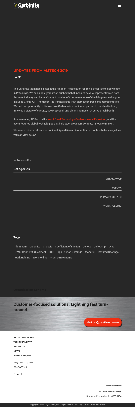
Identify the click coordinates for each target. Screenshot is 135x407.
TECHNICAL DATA (22, 342)
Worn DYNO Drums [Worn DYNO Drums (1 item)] (61, 257)
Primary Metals (111, 196)
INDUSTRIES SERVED (24, 337)
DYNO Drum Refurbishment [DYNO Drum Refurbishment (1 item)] (30, 251)
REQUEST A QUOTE (23, 362)
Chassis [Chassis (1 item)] (47, 246)
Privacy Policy (89, 405)
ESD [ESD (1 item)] (51, 251)
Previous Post (22, 160)
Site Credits (100, 405)
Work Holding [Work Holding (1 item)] (22, 257)
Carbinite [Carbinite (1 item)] (35, 246)
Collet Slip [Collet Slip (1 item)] (100, 246)
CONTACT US (20, 367)
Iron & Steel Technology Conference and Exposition (77, 119)
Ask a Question (98, 322)
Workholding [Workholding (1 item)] (40, 257)
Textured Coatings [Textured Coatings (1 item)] (108, 251)
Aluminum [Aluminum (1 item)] (21, 246)
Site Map (78, 405)
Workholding (112, 205)
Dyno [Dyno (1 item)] (111, 246)
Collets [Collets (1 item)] (87, 246)
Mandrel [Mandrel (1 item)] (90, 251)
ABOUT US (19, 346)
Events (17, 76)
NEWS (16, 351)
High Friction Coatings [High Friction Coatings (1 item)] (69, 251)
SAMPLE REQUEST (23, 355)
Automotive (113, 179)
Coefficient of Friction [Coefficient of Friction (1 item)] (67, 246)
